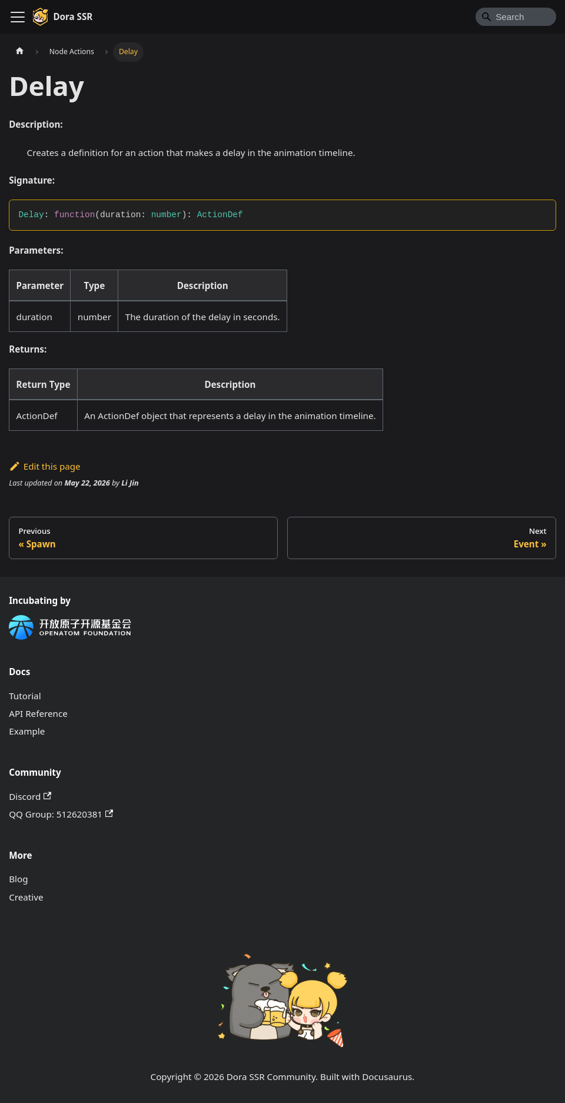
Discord (30, 796)
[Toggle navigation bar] (17, 17)
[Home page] (19, 51)
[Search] (516, 16)
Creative (26, 897)
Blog (18, 879)
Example (27, 731)
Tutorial (25, 696)
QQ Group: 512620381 (61, 814)
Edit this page (44, 466)
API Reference (38, 713)
